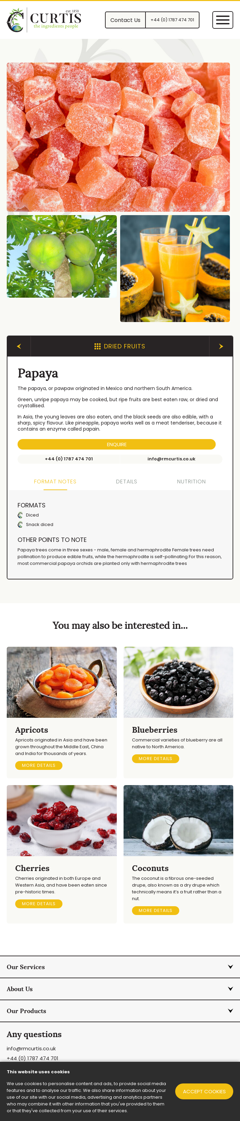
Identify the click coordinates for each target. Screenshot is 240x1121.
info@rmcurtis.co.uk (31, 1048)
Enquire (117, 444)
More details (39, 765)
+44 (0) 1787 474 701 (32, 1058)
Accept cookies (203, 1091)
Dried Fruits (120, 346)
